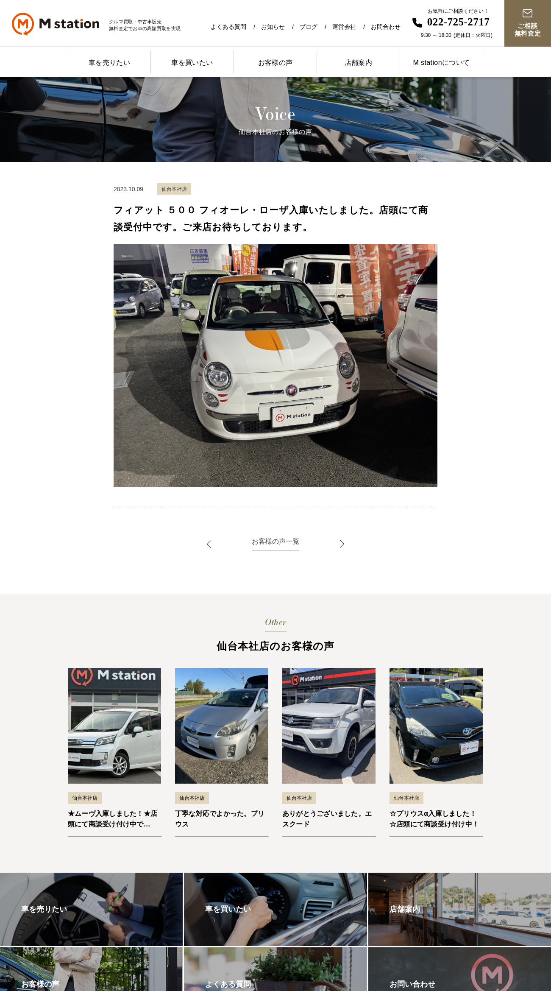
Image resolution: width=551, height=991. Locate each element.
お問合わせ (386, 26)
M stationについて (441, 62)
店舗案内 (359, 62)
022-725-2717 (458, 22)
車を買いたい (192, 62)
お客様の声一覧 (275, 541)
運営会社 (344, 26)
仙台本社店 (84, 798)
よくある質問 (228, 26)
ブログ (308, 26)
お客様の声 (275, 62)
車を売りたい (109, 62)
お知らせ (273, 26)
